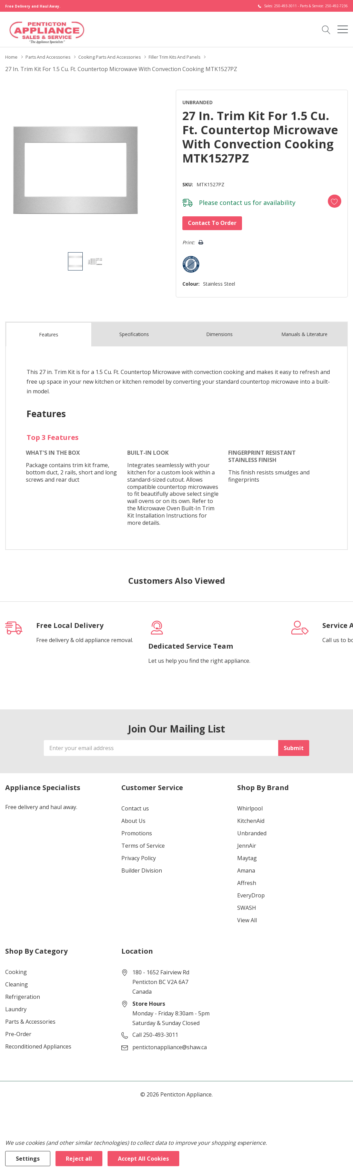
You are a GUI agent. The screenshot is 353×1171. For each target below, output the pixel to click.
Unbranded (251, 829)
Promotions (136, 829)
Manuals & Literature (304, 330)
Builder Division (141, 866)
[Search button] (326, 29)
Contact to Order (205, 221)
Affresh (246, 878)
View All (247, 915)
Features (48, 330)
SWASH (246, 903)
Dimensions (219, 330)
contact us (228, 200)
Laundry (16, 1004)
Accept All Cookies (143, 1158)
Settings (28, 1158)
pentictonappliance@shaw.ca (169, 1042)
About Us (133, 816)
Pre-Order (18, 1029)
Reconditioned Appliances (38, 1042)
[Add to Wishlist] (328, 197)
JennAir (246, 841)
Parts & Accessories (30, 1017)
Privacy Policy (138, 853)
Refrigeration (22, 992)
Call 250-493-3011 (155, 1030)
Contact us (135, 804)
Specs (134, 330)
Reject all (79, 1158)
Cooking (16, 967)
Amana (246, 866)
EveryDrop (251, 891)
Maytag (247, 853)
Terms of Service (143, 841)
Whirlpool (250, 804)
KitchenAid (250, 816)
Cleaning (16, 980)
